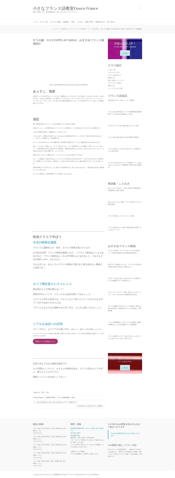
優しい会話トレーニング (116, 80)
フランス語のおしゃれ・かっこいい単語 (121, 216)
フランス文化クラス (114, 75)
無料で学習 (89, 22)
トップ (35, 22)
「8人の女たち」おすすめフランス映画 (90, 406)
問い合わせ (111, 22)
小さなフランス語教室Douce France (65, 8)
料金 (73, 22)
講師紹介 (66, 22)
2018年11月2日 (50, 397)
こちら (125, 53)
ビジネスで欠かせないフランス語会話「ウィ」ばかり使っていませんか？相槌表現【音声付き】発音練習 (124, 165)
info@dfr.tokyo (75, 435)
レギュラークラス (114, 72)
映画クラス (111, 78)
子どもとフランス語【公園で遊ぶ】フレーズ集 (123, 126)
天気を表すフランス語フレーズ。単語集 (121, 100)
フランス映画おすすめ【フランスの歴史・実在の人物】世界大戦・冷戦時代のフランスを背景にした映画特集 (124, 308)
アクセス (80, 22)
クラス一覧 (44, 22)
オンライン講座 (55, 22)
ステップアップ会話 (114, 83)
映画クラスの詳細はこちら (45, 341)
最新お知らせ (100, 22)
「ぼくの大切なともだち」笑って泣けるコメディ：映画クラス (55, 402)
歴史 (47, 392)
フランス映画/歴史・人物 (66, 397)
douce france (39, 397)
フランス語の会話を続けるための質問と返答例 (123, 137)
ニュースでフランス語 (115, 88)
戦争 (42, 392)
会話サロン (111, 86)
